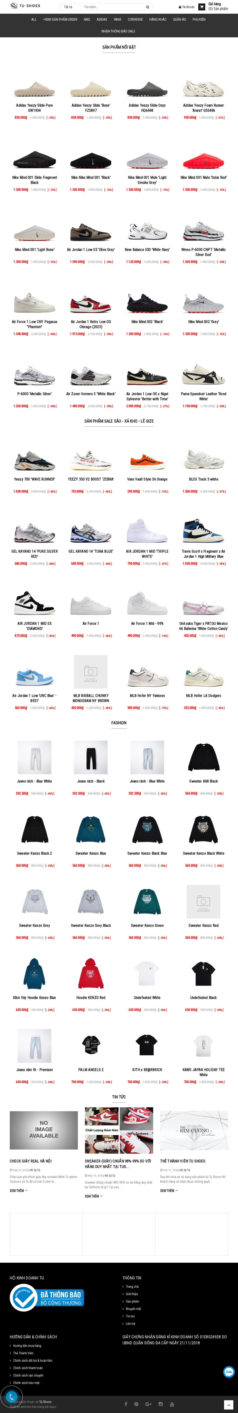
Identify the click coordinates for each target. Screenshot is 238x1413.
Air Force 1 (91, 623)
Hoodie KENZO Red (91, 998)
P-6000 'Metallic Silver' (34, 394)
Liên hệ (130, 1324)
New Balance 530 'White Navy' (147, 249)
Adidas (102, 19)
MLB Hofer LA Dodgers (203, 696)
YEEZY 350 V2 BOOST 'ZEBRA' (91, 479)
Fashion (118, 722)
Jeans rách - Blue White (34, 781)
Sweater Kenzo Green (147, 925)
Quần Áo (179, 19)
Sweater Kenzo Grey (34, 925)
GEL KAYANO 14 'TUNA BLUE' (91, 551)
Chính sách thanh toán (28, 1368)
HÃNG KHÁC (158, 19)
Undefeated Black (203, 998)
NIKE (87, 19)
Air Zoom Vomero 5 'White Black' (91, 394)
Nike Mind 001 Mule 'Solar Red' (203, 177)
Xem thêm (19, 1191)
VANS (117, 19)
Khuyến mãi (133, 1309)
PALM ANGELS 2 (90, 1070)
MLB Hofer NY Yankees (147, 696)
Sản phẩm (132, 1301)
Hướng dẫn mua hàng (27, 1346)
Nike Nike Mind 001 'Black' (91, 177)
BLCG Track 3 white (203, 479)
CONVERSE (135, 19)
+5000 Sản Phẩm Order (60, 19)
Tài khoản (187, 7)
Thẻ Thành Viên (23, 1353)
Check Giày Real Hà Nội (31, 1161)
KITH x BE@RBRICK (147, 1070)
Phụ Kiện (199, 19)
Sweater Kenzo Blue (91, 853)
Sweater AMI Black (203, 781)
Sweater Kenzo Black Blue (147, 853)
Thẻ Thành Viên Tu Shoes (182, 1161)
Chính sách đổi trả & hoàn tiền (32, 1360)
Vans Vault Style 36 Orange (147, 479)
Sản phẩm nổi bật (119, 47)
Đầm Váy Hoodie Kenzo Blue (34, 998)
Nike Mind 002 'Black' (147, 322)
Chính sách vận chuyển (28, 1375)
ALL (34, 19)
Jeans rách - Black (91, 781)
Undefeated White (147, 998)
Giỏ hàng (214, 4)
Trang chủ (132, 1286)
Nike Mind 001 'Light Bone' (34, 249)
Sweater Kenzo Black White (203, 853)
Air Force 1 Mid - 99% (147, 623)
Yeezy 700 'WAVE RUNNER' (34, 479)
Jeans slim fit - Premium (34, 1070)
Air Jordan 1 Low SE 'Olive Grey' (91, 249)
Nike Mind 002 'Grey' (203, 322)
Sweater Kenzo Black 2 (34, 853)
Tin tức (119, 1097)
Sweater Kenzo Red (203, 925)
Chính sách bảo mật (26, 1383)
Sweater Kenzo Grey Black (91, 925)
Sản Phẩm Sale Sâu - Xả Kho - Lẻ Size (118, 421)
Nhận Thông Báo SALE (118, 31)
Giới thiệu (132, 1294)
